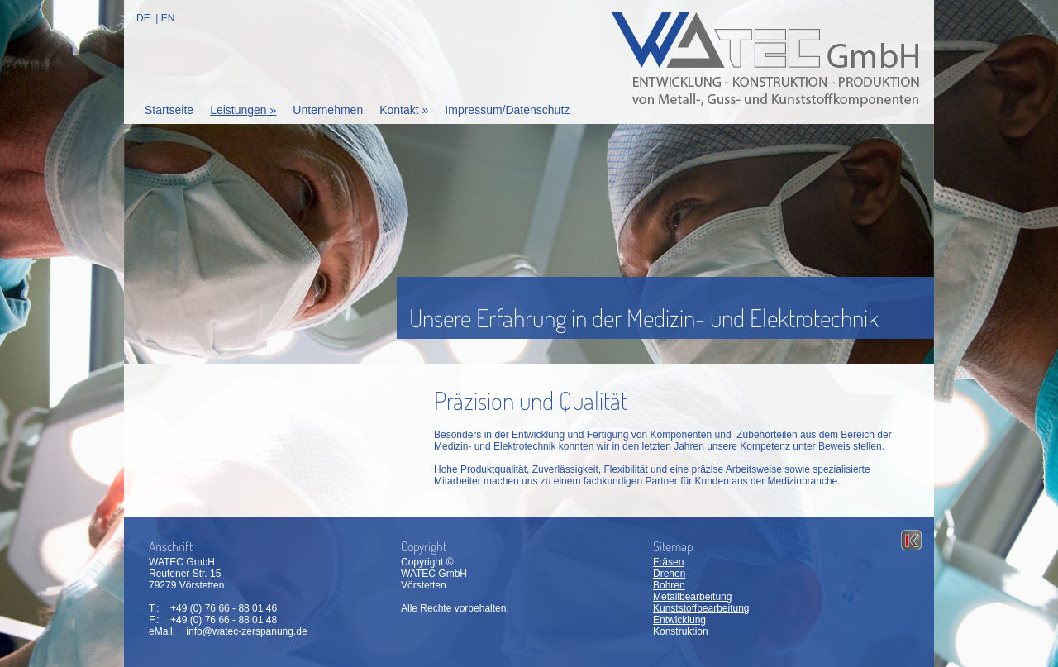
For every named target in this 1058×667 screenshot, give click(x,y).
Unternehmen (328, 110)
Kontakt (403, 110)
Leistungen (243, 110)
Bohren (669, 585)
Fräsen (668, 562)
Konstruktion (680, 631)
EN (168, 18)
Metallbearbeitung (692, 597)
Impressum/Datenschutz (507, 110)
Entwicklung (679, 620)
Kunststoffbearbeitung (701, 608)
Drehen (669, 573)
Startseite (169, 110)
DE (143, 18)
